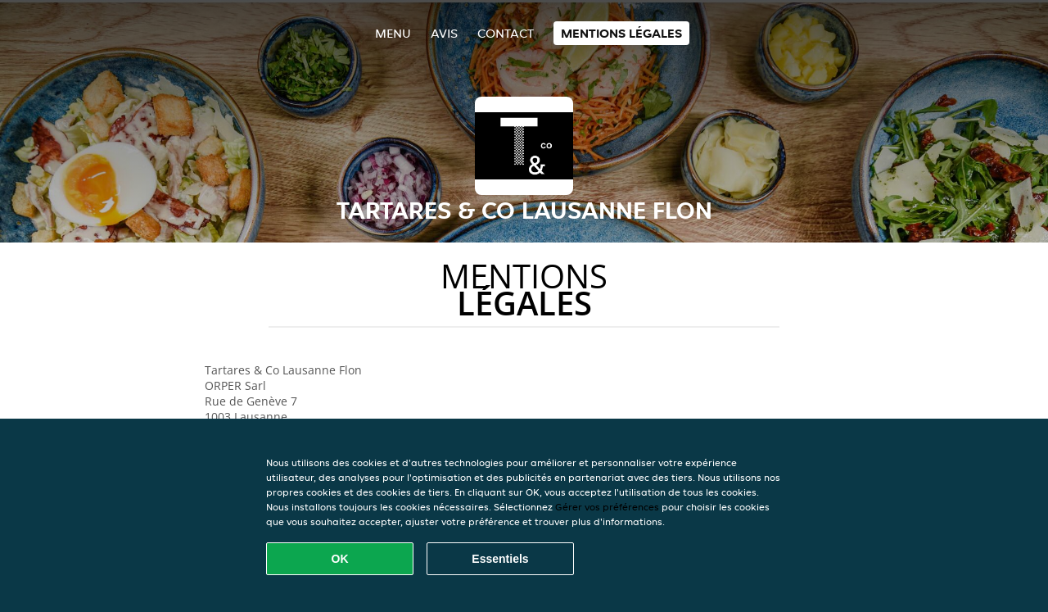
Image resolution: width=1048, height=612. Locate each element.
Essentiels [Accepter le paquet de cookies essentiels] (500, 558)
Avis (444, 33)
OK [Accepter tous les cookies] (340, 558)
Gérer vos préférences (607, 507)
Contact (505, 33)
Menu (393, 33)
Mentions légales (621, 33)
